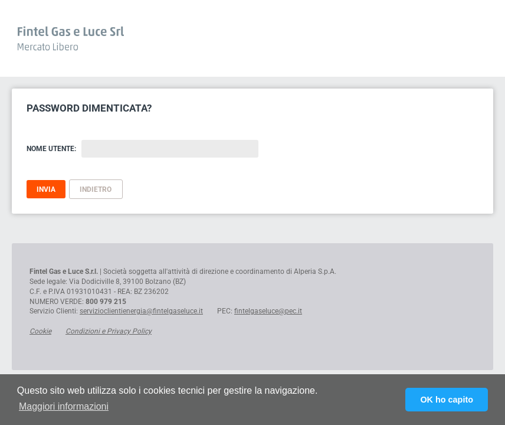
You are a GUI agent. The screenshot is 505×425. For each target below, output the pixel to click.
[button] (63, 407)
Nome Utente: (51, 149)
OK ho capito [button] (446, 399)
